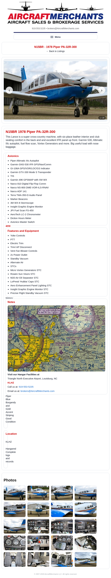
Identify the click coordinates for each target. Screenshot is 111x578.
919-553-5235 (26, 386)
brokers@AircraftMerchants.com (63, 28)
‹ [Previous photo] (9, 90)
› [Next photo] (101, 90)
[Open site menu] (55, 37)
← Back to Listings (55, 51)
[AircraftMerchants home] (55, 12)
